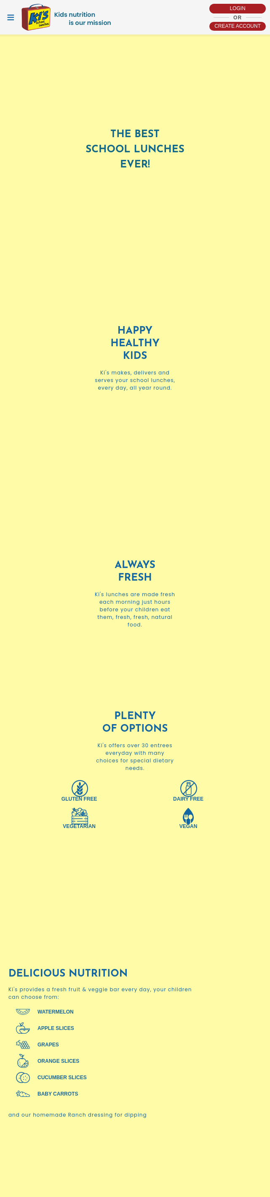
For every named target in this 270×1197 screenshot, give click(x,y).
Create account (237, 26)
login (237, 8)
